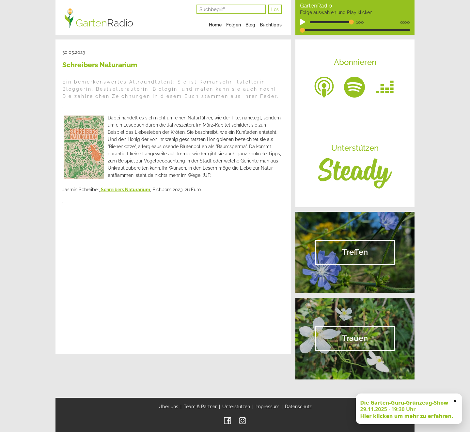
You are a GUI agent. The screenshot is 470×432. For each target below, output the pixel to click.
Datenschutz (298, 406)
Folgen (233, 24)
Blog (250, 24)
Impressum (267, 406)
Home (215, 24)
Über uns (168, 406)
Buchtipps (271, 24)
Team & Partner (200, 406)
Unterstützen (236, 406)
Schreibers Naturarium (125, 189)
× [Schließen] (455, 401)
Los (275, 9)
